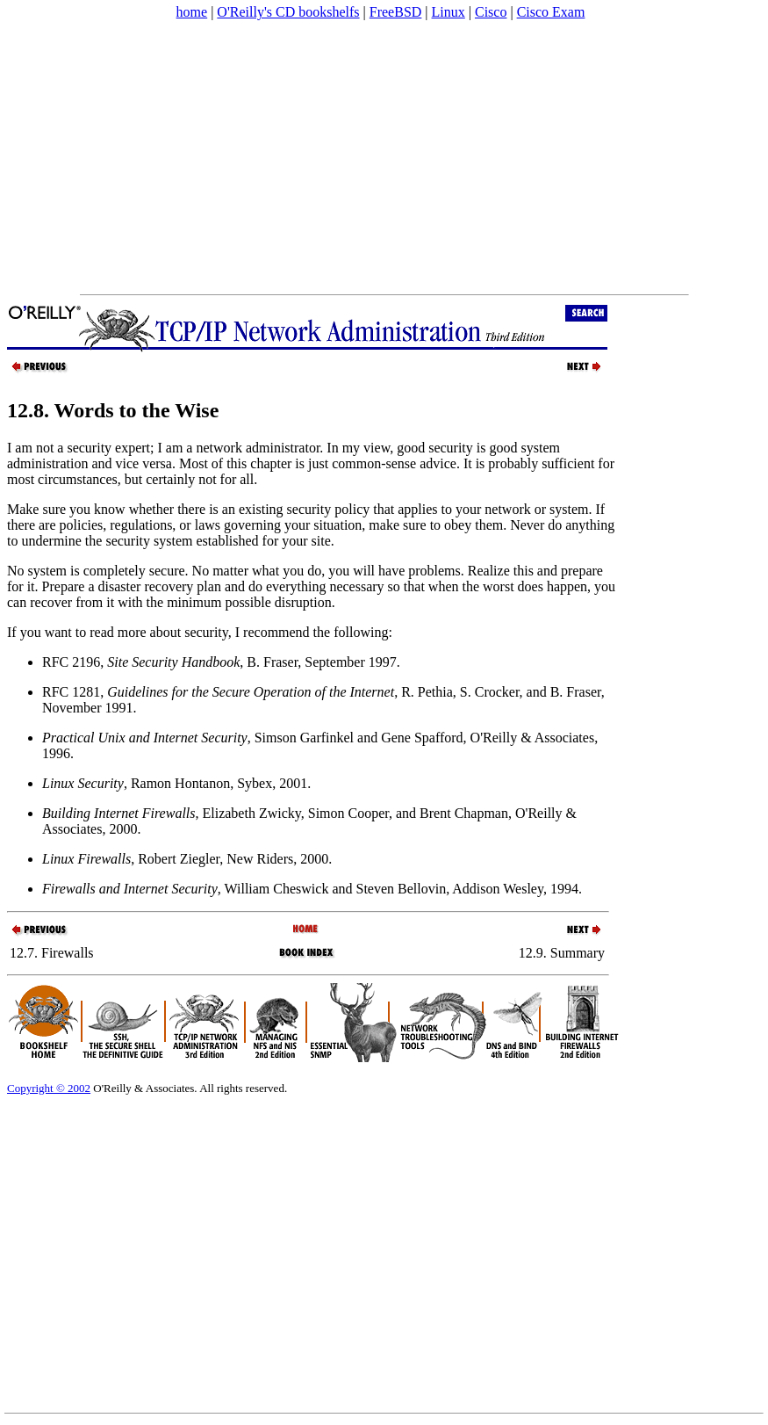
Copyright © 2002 (48, 1088)
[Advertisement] (216, 157)
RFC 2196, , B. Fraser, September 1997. (221, 662)
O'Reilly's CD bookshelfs (288, 11)
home (192, 11)
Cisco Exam (551, 11)
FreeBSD (396, 11)
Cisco (490, 11)
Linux (448, 11)
